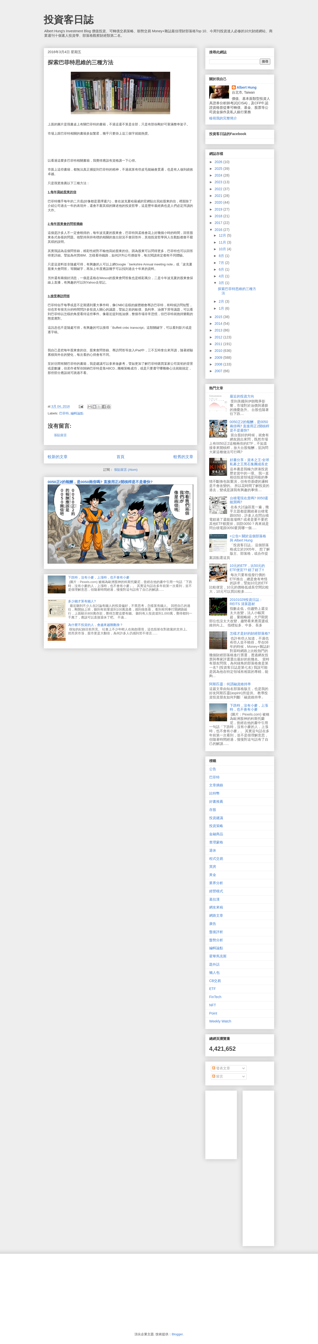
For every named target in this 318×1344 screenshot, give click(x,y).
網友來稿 (216, 907)
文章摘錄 (216, 785)
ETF (212, 989)
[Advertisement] (282, 1166)
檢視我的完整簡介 (223, 118)
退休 (212, 850)
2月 (222, 301)
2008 (219, 364)
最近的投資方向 (242, 396)
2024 (219, 175)
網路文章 (216, 915)
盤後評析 (216, 932)
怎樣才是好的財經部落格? (250, 633)
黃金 (212, 875)
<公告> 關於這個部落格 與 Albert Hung (248, 538)
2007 (219, 371)
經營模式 (216, 891)
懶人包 (214, 973)
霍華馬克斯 (218, 956)
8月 (222, 256)
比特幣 (214, 793)
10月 (223, 249)
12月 (223, 235)
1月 (222, 308)
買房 (212, 867)
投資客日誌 (68, 19)
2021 (219, 196)
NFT (212, 1005)
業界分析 (216, 883)
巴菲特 (64, 413)
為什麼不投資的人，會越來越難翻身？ (95, 625)
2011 (219, 344)
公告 (212, 769)
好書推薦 (216, 801)
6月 (222, 269)
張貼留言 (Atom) (126, 470)
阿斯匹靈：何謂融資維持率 (230, 684)
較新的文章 (58, 457)
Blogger (177, 1334)
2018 (219, 216)
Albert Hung (247, 87)
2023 (219, 182)
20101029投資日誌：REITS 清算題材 (246, 602)
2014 (219, 324)
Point (213, 1013)
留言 (217, 1076)
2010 (219, 351)
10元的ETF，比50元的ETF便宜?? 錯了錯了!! (247, 568)
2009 (219, 358)
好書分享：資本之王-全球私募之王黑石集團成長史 (249, 462)
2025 (219, 169)
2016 (219, 230)
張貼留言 (60, 435)
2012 (219, 337)
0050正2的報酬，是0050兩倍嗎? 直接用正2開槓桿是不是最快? (100, 482)
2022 (219, 189)
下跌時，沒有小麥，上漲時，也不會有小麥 (98, 577)
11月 (223, 242)
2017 (219, 223)
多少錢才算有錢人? (82, 601)
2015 (219, 317)
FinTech (215, 997)
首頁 (120, 457)
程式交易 (216, 859)
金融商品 (216, 834)
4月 (222, 276)
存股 (212, 810)
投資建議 (216, 818)
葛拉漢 (214, 899)
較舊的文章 (183, 457)
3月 (222, 283)
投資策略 (216, 826)
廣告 (212, 924)
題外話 (214, 964)
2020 (219, 202)
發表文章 (221, 1068)
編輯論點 (77, 413)
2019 (219, 209)
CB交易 (215, 981)
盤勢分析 (216, 940)
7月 (222, 263)
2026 (219, 162)
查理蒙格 (216, 842)
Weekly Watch (220, 1021)
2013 (219, 330)
